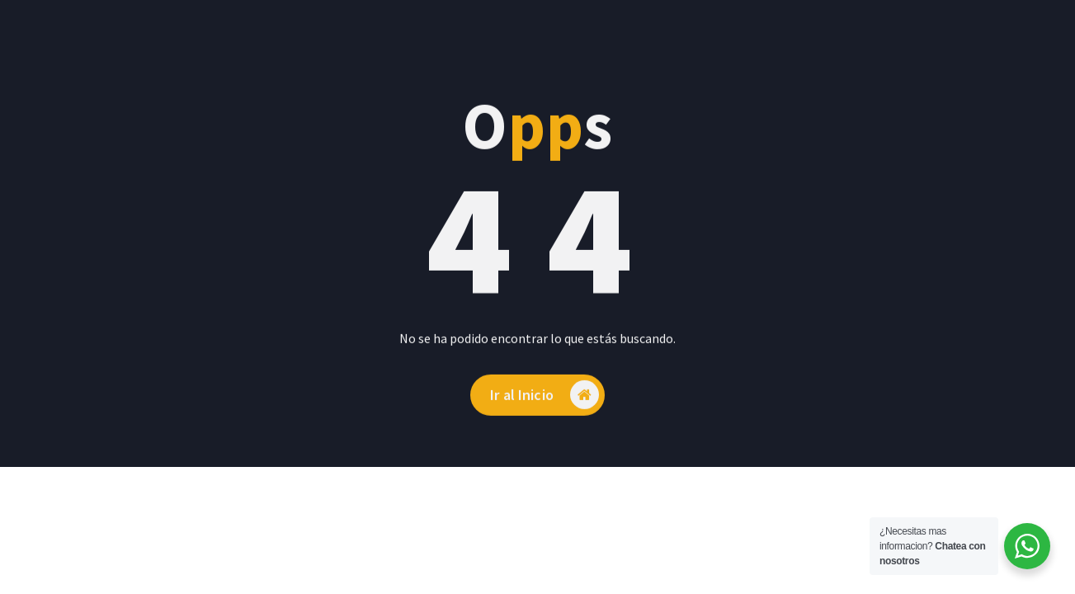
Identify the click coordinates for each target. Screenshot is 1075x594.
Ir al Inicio (544, 405)
